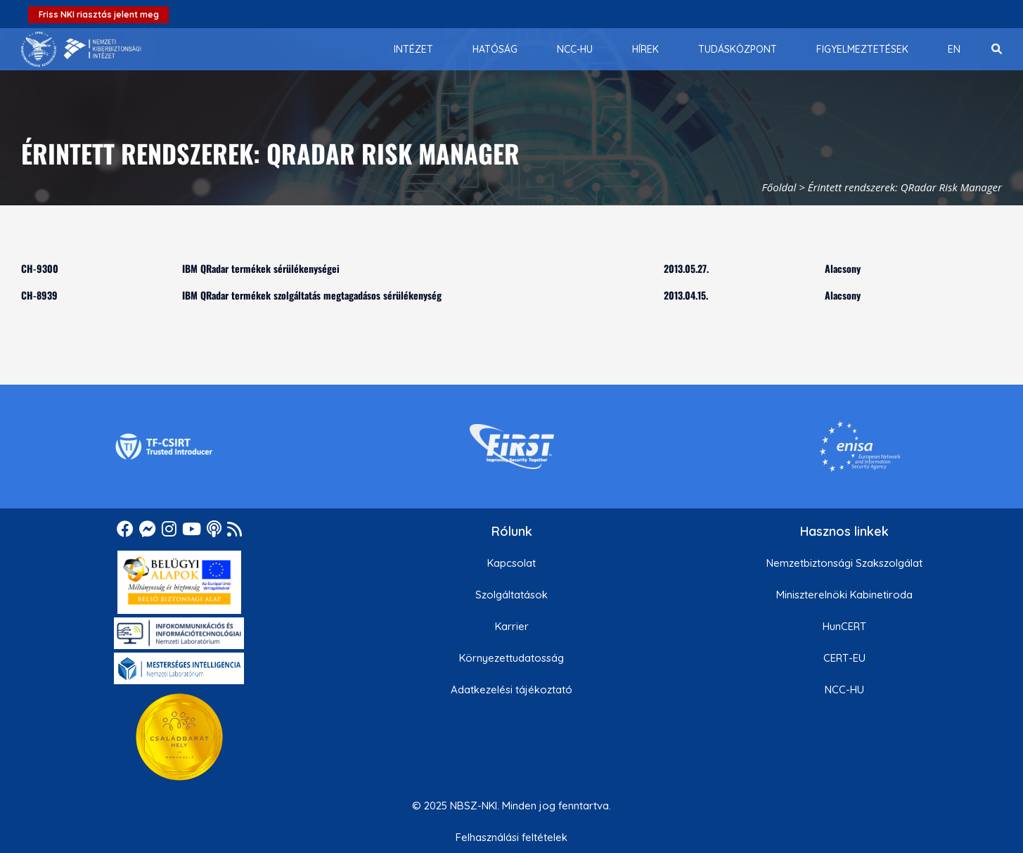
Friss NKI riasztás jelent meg (99, 14)
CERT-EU (844, 658)
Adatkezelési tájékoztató (511, 689)
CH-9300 (39, 268)
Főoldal (779, 187)
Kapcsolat (511, 563)
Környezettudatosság (511, 658)
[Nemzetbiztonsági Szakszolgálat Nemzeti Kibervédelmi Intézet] (81, 49)
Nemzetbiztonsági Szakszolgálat (844, 563)
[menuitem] (413, 49)
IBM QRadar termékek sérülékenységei (261, 268)
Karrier (512, 626)
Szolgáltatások (511, 594)
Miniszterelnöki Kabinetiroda (844, 594)
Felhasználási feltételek (511, 837)
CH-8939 (39, 295)
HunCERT (844, 626)
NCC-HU (844, 689)
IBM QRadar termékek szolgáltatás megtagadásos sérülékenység (312, 295)
